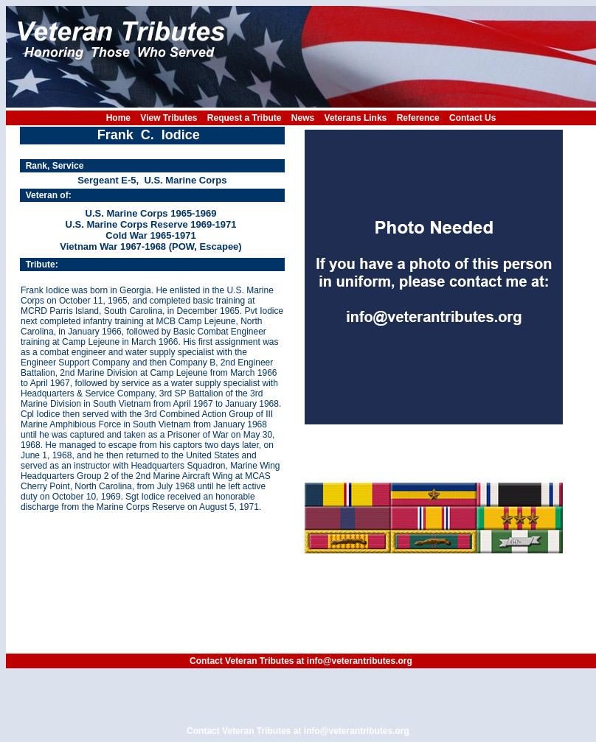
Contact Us (472, 118)
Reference (418, 118)
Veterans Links (356, 118)
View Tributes (168, 118)
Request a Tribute (244, 118)
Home (118, 118)
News (302, 118)
